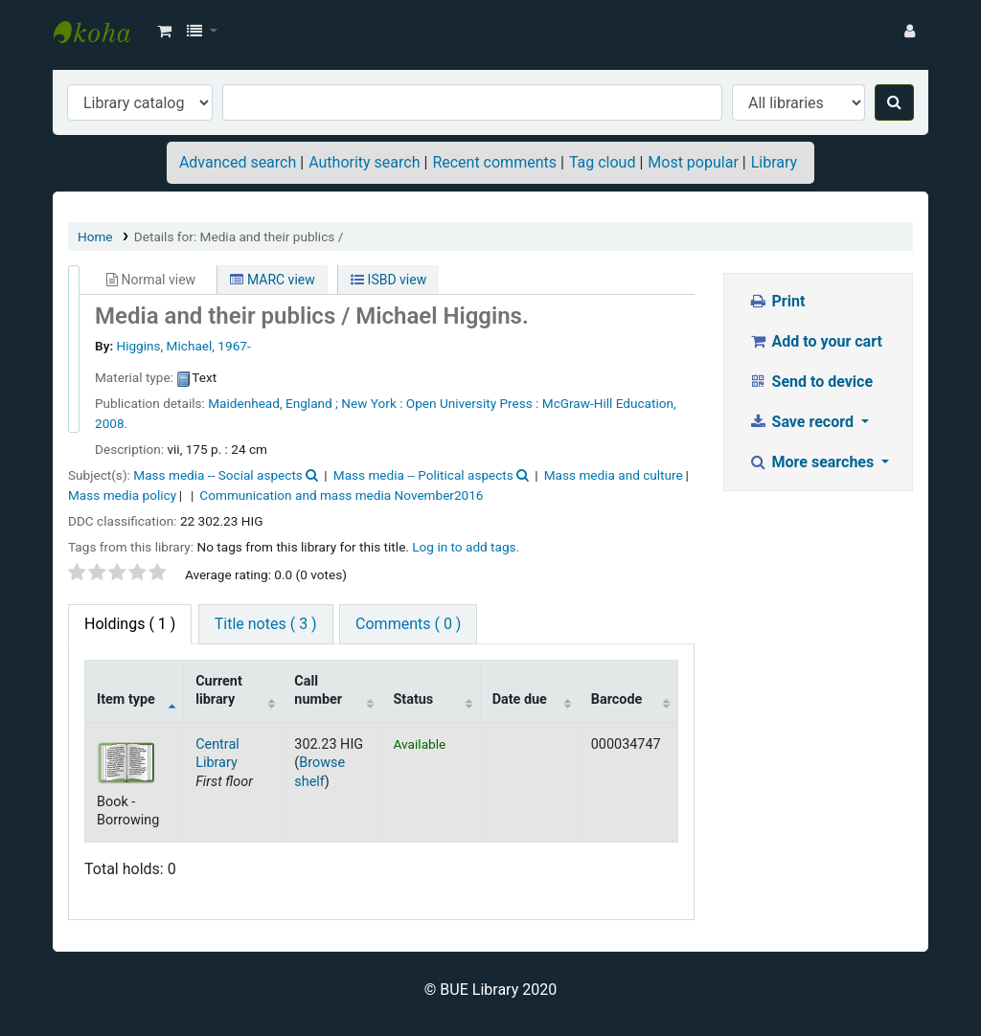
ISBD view (388, 279)
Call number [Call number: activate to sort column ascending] (318, 690)
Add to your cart (815, 341)
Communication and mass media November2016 (341, 495)
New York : (371, 403)
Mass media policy (122, 495)
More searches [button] (813, 462)
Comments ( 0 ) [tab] (408, 624)
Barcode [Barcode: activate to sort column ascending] (617, 699)
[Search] (894, 102)
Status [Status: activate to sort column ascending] (413, 699)
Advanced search (237, 162)
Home (95, 236)
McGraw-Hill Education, (609, 403)
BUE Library (101, 32)
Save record (802, 422)
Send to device (810, 381)
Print (776, 301)
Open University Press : (472, 403)
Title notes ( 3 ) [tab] (266, 624)
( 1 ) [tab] (129, 624)
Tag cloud (602, 162)
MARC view (272, 279)
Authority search (364, 162)
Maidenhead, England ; (273, 403)
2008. (111, 423)
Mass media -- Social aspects (218, 475)
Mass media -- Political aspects (423, 475)
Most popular (693, 162)
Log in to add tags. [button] (465, 546)
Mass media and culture (613, 475)
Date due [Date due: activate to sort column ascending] (519, 699)
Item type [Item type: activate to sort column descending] (126, 699)
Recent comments (494, 162)
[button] (164, 31)
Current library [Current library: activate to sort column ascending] (218, 690)
